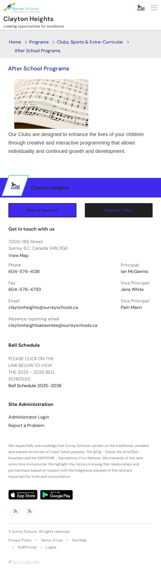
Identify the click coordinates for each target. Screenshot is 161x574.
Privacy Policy (20, 540)
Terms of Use (52, 540)
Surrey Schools (24, 531)
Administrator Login (28, 417)
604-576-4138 (24, 271)
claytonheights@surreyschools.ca (43, 307)
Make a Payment (42, 210)
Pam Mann (131, 307)
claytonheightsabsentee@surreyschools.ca (52, 325)
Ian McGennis (134, 271)
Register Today (119, 210)
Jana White (132, 289)
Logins (51, 547)
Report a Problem (26, 425)
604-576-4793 (24, 289)
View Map (18, 255)
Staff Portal (27, 547)
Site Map (79, 540)
